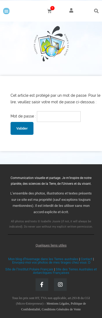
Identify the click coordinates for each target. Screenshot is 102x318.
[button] (6, 11)
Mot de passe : (46, 116)
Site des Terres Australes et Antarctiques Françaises (65, 271)
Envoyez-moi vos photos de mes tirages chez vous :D (51, 262)
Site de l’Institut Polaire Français (29, 269)
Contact (86, 259)
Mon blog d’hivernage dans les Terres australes (43, 259)
